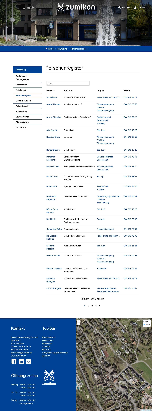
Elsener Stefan (53, 256)
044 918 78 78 (130, 97)
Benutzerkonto (48, 337)
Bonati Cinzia (52, 176)
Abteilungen (21, 90)
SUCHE (126, 7)
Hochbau (101, 199)
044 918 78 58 (130, 229)
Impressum (47, 343)
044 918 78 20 (130, 186)
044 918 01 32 (130, 268)
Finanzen (101, 219)
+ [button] (78, 321)
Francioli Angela (53, 288)
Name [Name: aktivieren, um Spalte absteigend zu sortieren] (49, 90)
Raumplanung (103, 202)
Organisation (21, 85)
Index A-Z (46, 350)
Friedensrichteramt (105, 229)
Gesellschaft (102, 120)
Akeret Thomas (53, 104)
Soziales (100, 123)
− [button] (78, 324)
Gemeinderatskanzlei (106, 288)
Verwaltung (21, 70)
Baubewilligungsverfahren (108, 196)
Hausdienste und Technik (108, 97)
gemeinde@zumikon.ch (21, 353)
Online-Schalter (23, 106)
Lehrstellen (21, 127)
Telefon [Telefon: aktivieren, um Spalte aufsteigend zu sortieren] (127, 90)
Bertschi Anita (52, 167)
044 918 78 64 (130, 196)
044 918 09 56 (130, 104)
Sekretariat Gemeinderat (108, 291)
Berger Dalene (53, 150)
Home (51, 49)
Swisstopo (148, 410)
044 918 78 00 (21, 350)
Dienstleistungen (23, 101)
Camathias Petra (54, 229)
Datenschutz (47, 340)
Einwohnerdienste (105, 157)
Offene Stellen (22, 122)
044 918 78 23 (130, 117)
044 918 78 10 (130, 167)
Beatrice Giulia (53, 137)
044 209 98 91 (130, 176)
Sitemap (45, 346)
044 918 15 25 (130, 130)
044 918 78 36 (130, 219)
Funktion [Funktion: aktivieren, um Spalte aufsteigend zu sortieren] (68, 90)
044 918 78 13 (130, 157)
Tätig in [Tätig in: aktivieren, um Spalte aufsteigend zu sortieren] (100, 90)
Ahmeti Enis (51, 97)
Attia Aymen (51, 130)
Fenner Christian (54, 268)
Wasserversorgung (105, 104)
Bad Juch (101, 130)
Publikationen (22, 111)
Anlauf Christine (53, 117)
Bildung (100, 176)
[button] (62, 49)
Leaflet (143, 410)
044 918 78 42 (130, 288)
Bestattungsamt (104, 117)
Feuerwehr (101, 268)
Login (141, 7)
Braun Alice (51, 186)
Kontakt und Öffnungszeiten (22, 78)
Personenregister (29, 95)
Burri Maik (51, 219)
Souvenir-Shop (22, 117)
